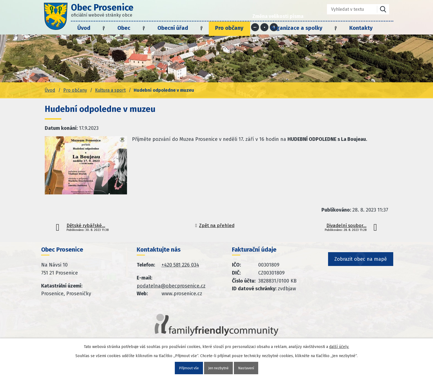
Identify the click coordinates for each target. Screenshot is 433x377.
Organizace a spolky (296, 28)
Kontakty (361, 28)
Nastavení (248, 367)
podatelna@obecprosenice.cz (171, 286)
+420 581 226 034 (180, 265)
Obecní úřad (172, 28)
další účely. (339, 346)
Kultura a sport (110, 90)
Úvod (83, 28)
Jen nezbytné (218, 367)
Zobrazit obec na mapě (361, 268)
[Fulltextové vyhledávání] (348, 9)
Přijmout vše (187, 367)
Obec (123, 28)
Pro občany (229, 28)
